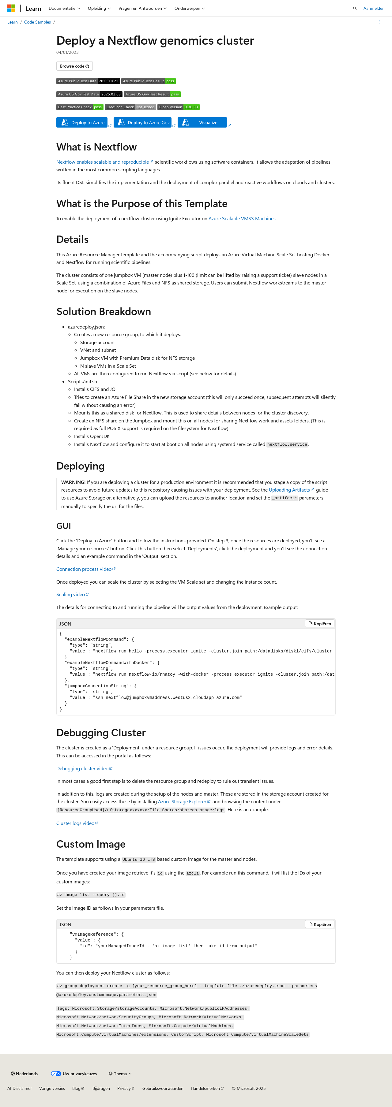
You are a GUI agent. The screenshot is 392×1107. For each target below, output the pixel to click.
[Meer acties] (379, 22)
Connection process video (83, 569)
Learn (12, 22)
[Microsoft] (11, 8)
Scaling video (70, 594)
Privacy (124, 1088)
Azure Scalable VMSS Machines (242, 218)
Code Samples (37, 22)
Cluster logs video (75, 823)
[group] (196, 671)
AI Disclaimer (19, 1088)
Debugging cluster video (82, 768)
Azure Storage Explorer (182, 801)
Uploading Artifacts (289, 489)
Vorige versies (52, 1088)
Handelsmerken (205, 1088)
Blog (76, 1088)
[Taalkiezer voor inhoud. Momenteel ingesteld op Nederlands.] (24, 1074)
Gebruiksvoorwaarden (162, 1088)
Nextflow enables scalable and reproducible (102, 161)
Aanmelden (374, 8)
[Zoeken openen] (355, 8)
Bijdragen (101, 1088)
